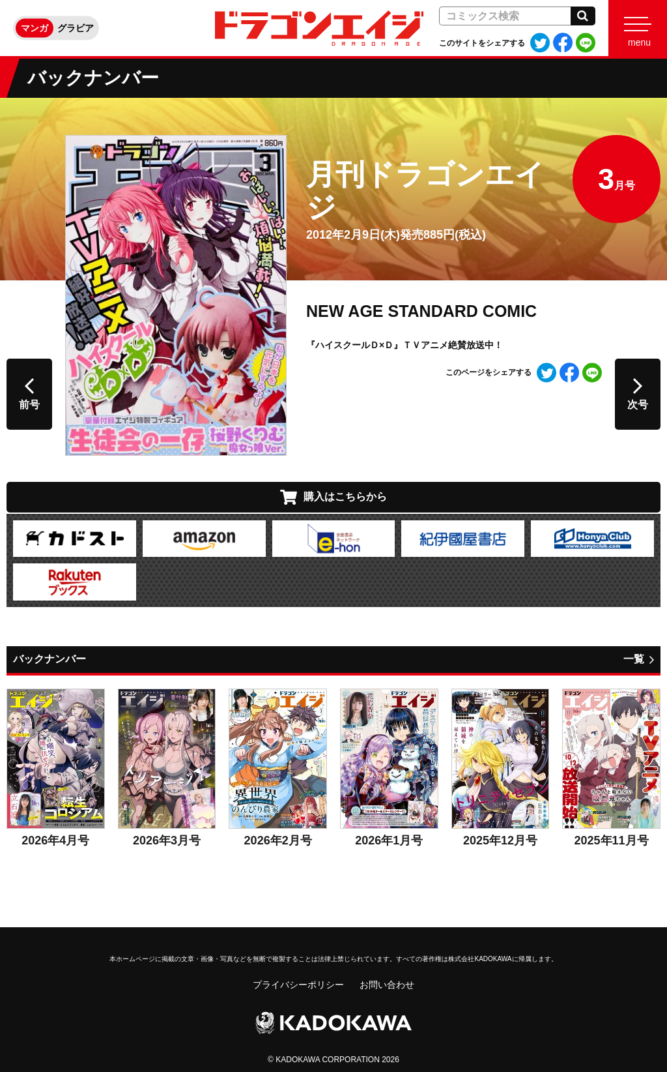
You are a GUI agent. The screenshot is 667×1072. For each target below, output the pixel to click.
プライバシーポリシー (298, 984)
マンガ (34, 28)
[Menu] (637, 28)
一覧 (633, 658)
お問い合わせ (387, 984)
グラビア (75, 28)
